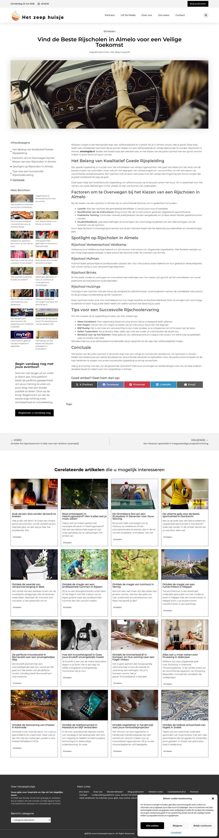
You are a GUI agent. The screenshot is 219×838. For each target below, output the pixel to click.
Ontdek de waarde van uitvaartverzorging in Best (28, 585)
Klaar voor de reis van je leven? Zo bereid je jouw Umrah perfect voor (46, 321)
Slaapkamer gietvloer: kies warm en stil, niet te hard (22, 243)
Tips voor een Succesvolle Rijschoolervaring (27, 173)
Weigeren (177, 825)
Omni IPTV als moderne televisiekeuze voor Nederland (21, 302)
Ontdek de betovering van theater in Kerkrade (33, 726)
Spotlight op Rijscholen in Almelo (33, 166)
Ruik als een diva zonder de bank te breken (34, 515)
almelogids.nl (87, 151)
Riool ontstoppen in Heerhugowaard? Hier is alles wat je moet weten (84, 516)
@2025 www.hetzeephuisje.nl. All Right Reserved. (109, 833)
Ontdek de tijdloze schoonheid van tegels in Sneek (184, 726)
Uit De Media (128, 15)
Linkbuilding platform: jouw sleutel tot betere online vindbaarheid (125, 795)
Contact (180, 15)
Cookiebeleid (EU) (177, 792)
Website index (155, 792)
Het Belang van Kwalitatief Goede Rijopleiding (32, 151)
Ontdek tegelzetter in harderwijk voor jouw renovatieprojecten (132, 726)
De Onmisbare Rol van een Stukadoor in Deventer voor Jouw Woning (133, 516)
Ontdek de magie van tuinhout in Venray (133, 585)
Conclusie (18, 179)
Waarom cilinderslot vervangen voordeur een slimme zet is (47, 302)
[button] (212, 798)
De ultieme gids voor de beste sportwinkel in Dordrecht (181, 515)
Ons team (163, 15)
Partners (110, 15)
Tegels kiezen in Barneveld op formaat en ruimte (46, 198)
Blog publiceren (136, 792)
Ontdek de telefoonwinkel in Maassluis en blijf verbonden (79, 726)
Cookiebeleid (176, 832)
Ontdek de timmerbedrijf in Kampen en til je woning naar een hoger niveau (133, 657)
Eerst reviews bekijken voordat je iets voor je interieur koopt (21, 224)
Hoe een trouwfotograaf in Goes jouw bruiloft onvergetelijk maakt (83, 656)
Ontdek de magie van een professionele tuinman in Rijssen (82, 585)
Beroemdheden (115, 792)
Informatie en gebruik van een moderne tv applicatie (21, 343)
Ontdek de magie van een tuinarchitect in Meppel (179, 585)
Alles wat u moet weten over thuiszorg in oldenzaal (180, 656)
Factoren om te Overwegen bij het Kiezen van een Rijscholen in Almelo (34, 160)
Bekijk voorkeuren (202, 825)
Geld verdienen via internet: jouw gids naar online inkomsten (110, 798)
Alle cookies (152, 825)
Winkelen (109, 31)
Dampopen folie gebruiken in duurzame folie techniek (46, 243)
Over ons (147, 15)
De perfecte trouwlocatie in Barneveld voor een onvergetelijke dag (33, 657)
